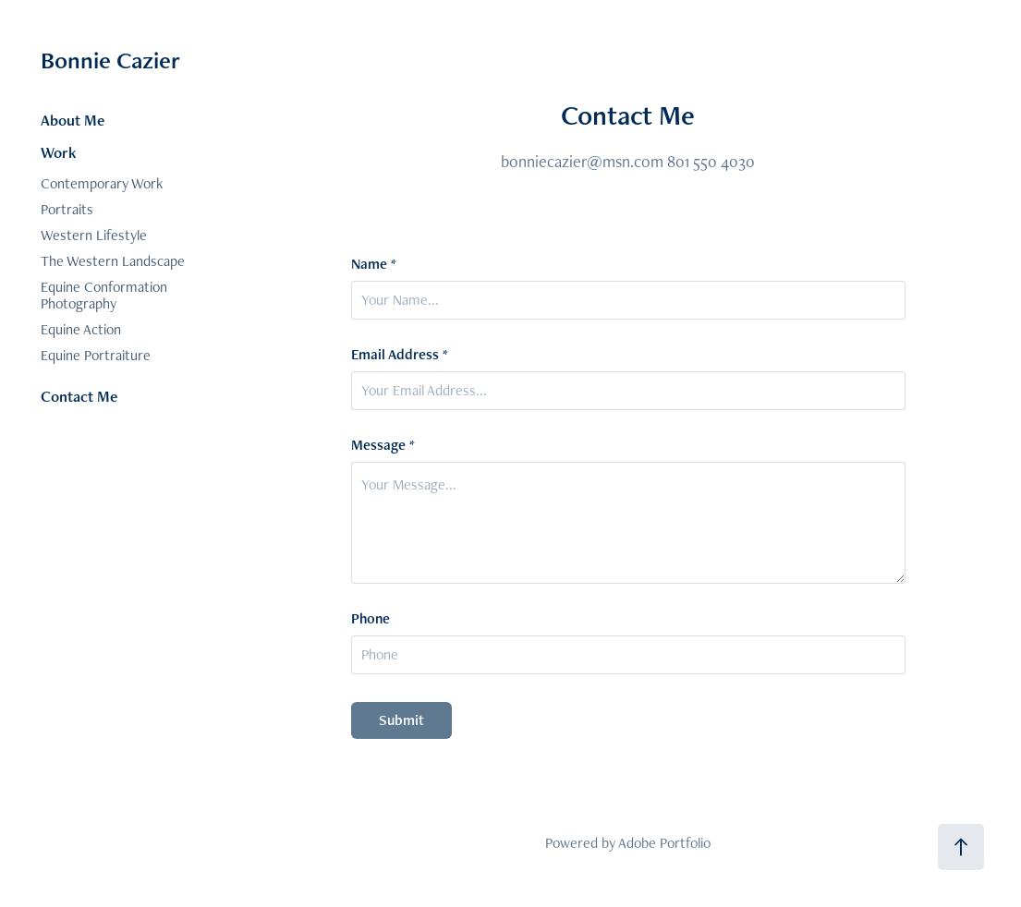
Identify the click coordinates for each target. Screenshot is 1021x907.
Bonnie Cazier (110, 60)
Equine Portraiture (96, 355)
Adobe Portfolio (664, 843)
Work (59, 152)
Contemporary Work (102, 183)
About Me (72, 120)
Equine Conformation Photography (104, 295)
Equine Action (81, 329)
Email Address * (399, 354)
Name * (373, 264)
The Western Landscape (113, 261)
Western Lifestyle (94, 235)
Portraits (67, 209)
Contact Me (79, 396)
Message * (383, 445)
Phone (370, 618)
